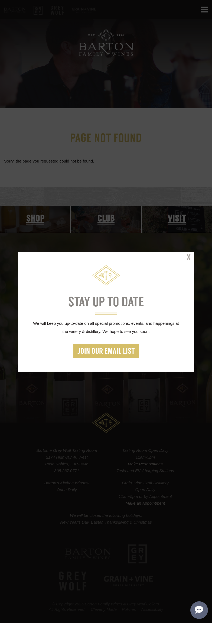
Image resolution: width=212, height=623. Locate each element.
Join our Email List (106, 352)
